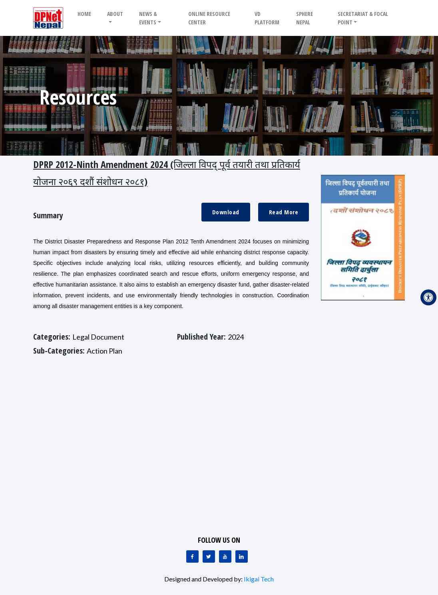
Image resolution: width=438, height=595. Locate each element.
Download (225, 212)
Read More (284, 212)
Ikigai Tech (259, 579)
